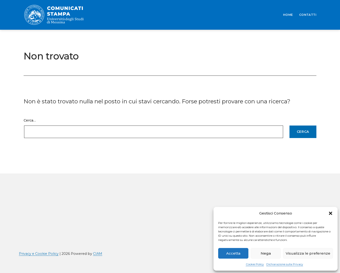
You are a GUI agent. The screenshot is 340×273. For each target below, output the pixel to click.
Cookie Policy (255, 264)
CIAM (97, 254)
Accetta (233, 253)
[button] (330, 213)
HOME (288, 15)
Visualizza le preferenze (308, 253)
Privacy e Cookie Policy (39, 254)
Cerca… (30, 120)
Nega (266, 253)
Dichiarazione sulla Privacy (284, 264)
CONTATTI (307, 15)
